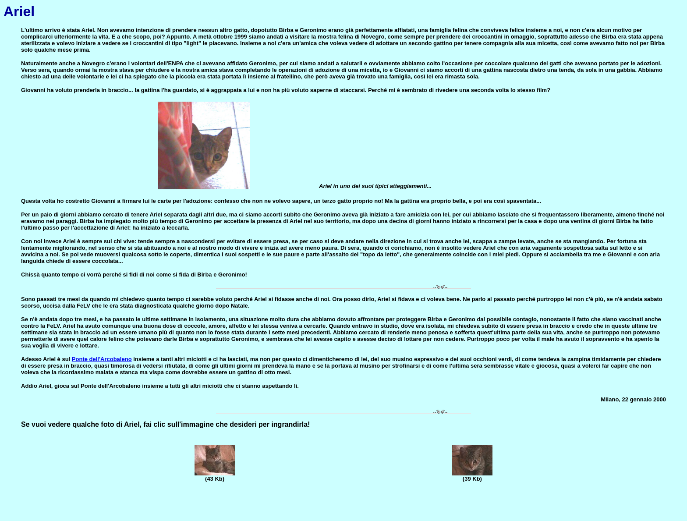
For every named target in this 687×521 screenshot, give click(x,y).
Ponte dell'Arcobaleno (102, 359)
